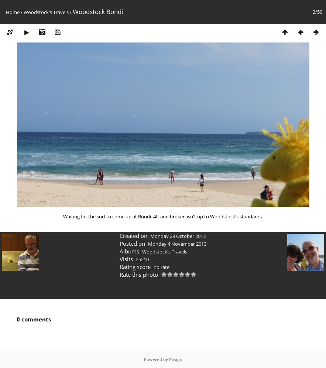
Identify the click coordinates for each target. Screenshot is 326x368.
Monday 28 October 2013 (178, 236)
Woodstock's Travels (46, 12)
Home (13, 12)
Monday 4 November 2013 (177, 244)
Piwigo (175, 359)
